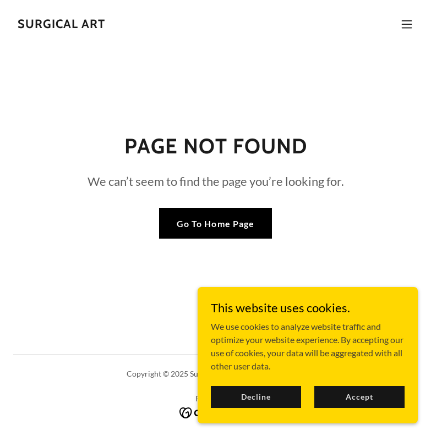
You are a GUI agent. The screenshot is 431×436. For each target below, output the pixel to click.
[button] (407, 24)
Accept (359, 411)
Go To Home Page (215, 223)
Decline (255, 411)
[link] (61, 24)
